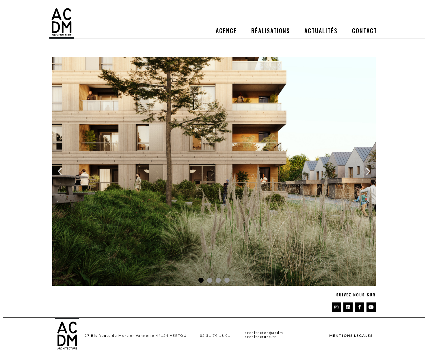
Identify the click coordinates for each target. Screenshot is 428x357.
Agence (226, 30)
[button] (59, 171)
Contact (364, 30)
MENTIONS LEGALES (351, 336)
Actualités (321, 30)
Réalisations (270, 30)
